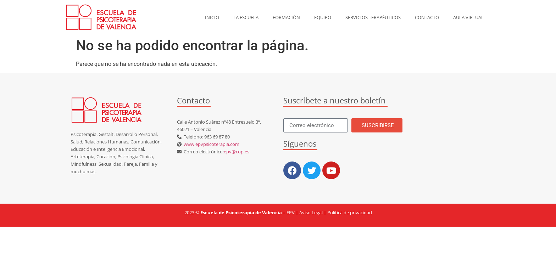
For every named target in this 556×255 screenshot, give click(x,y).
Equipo (322, 17)
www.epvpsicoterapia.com (210, 144)
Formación (286, 17)
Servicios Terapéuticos (373, 17)
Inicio (212, 17)
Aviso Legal (311, 212)
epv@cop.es (236, 151)
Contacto (427, 17)
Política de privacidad (349, 212)
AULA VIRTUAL (468, 17)
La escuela (245, 17)
